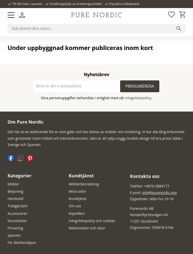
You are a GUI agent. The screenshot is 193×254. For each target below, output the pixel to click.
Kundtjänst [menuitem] (81, 175)
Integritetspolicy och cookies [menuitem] (92, 220)
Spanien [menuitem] (14, 235)
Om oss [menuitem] (75, 206)
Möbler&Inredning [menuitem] (84, 184)
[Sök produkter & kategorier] (96, 28)
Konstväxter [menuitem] (17, 220)
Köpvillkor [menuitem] (77, 213)
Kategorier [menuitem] (19, 175)
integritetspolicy (138, 97)
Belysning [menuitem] (15, 191)
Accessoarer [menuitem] (17, 213)
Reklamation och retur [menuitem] (87, 228)
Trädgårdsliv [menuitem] (18, 206)
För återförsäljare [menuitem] (22, 242)
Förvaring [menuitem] (15, 228)
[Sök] (179, 28)
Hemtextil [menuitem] (15, 198)
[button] (11, 15)
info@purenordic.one (159, 192)
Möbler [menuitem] (13, 184)
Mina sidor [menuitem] (77, 191)
